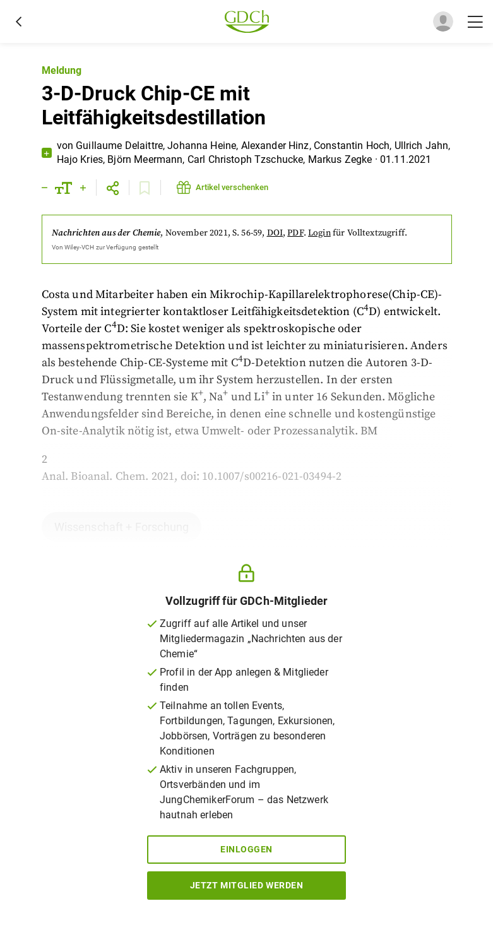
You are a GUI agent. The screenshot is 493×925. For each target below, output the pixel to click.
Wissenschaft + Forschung (121, 527)
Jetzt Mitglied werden (247, 885)
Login (319, 233)
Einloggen (246, 849)
